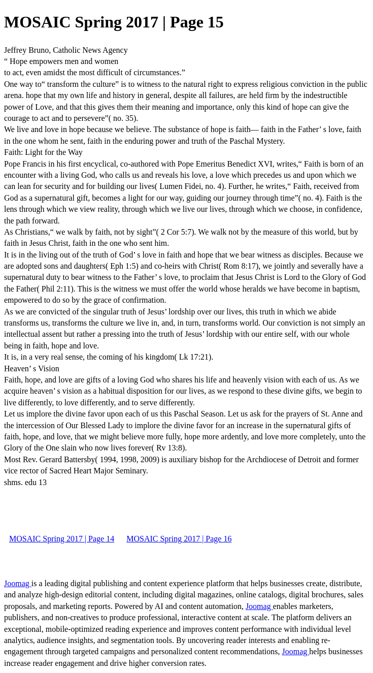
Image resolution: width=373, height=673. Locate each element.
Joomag (17, 583)
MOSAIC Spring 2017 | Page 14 (61, 538)
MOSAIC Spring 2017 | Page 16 (178, 538)
